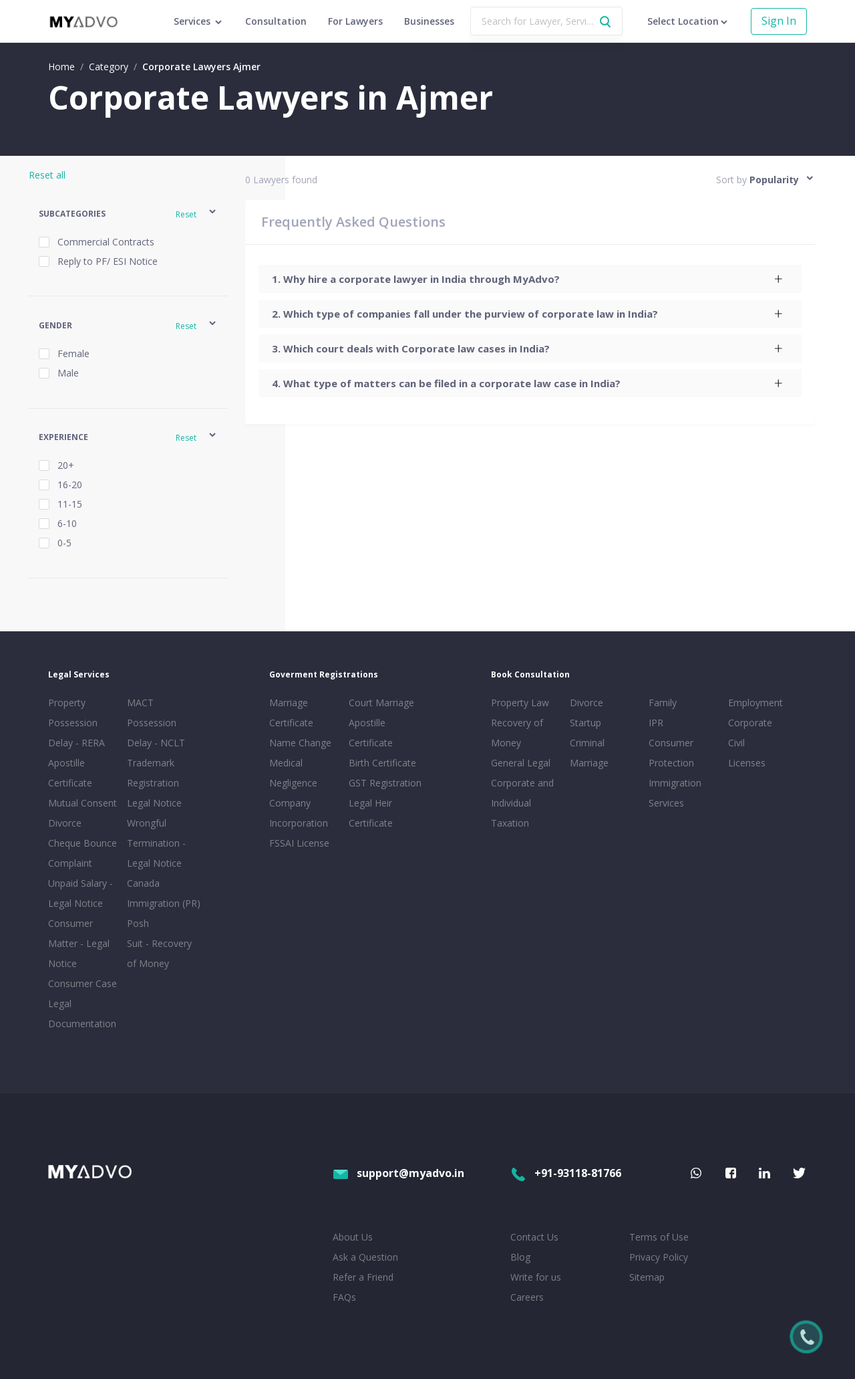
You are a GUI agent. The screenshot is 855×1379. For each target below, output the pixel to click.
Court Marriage (381, 702)
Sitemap (647, 1277)
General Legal (520, 762)
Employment (755, 702)
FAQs (344, 1297)
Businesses (429, 21)
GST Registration (385, 782)
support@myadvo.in (398, 1173)
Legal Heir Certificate (371, 813)
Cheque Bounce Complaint (82, 853)
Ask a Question (365, 1257)
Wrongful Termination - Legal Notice (156, 843)
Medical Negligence (293, 772)
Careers (527, 1297)
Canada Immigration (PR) (163, 893)
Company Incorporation (298, 813)
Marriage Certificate (291, 712)
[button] (128, 213)
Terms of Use (659, 1237)
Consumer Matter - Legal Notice (79, 943)
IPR (656, 722)
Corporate (750, 722)
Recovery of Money (517, 732)
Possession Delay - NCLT (156, 732)
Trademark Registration (153, 772)
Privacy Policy (658, 1257)
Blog (520, 1257)
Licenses (746, 762)
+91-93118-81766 (565, 1173)
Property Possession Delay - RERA (76, 722)
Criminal (587, 742)
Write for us (535, 1277)
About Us (353, 1237)
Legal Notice (154, 803)
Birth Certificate (382, 762)
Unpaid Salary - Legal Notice (80, 893)
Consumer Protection (671, 752)
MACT (140, 702)
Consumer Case (82, 983)
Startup (585, 722)
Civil (736, 742)
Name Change (300, 742)
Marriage (589, 762)
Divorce (586, 702)
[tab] (530, 279)
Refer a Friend (363, 1277)
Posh (138, 923)
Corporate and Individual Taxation (522, 802)
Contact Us (534, 1237)
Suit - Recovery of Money (159, 953)
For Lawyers (355, 21)
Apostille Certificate (70, 772)
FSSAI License (299, 843)
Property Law (520, 702)
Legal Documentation (82, 1013)
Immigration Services (675, 792)
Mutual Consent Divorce (82, 813)
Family (663, 702)
